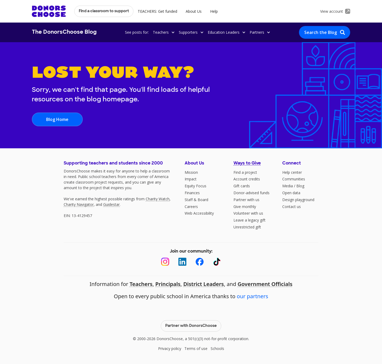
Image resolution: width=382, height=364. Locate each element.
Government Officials (265, 284)
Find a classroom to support (104, 11)
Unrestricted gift (247, 226)
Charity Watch (158, 198)
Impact (191, 178)
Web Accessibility (199, 213)
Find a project (245, 172)
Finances (192, 192)
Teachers (141, 284)
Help (214, 11)
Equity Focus (195, 185)
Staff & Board (196, 199)
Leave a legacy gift (249, 220)
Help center (292, 172)
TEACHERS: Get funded (157, 11)
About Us (194, 11)
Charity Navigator (79, 204)
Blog (300, 185)
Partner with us (246, 199)
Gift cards (241, 185)
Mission (191, 172)
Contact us (291, 206)
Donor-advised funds (251, 192)
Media (287, 185)
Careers (191, 206)
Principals (167, 284)
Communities (293, 178)
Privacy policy (169, 348)
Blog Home (57, 119)
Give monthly (244, 206)
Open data (291, 192)
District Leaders (203, 284)
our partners (252, 296)
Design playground (298, 199)
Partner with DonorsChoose (191, 326)
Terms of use (195, 348)
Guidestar (111, 204)
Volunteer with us (248, 213)
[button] (163, 32)
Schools (217, 348)
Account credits (246, 178)
